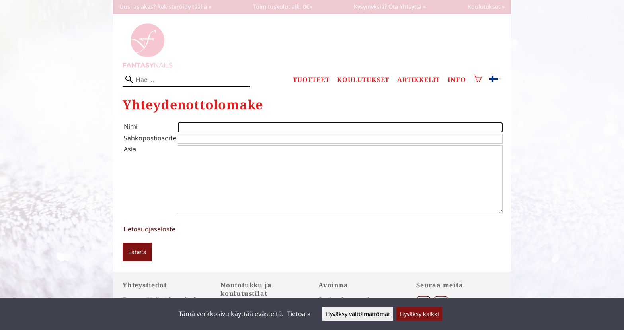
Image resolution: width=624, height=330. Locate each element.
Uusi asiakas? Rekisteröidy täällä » (165, 6)
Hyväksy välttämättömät (358, 314)
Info (457, 80)
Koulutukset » (486, 6)
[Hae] (186, 80)
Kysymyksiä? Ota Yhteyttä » (390, 6)
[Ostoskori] (478, 80)
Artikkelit (418, 80)
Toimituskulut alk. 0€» (282, 6)
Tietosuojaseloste (149, 229)
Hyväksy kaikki (419, 314)
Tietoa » (298, 313)
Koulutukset (363, 80)
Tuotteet (311, 80)
